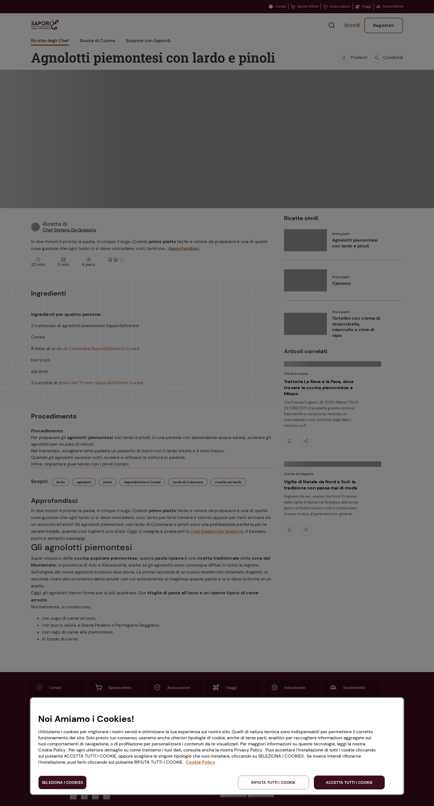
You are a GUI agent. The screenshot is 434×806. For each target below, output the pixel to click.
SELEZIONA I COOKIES (62, 782)
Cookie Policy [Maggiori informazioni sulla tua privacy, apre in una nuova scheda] (200, 762)
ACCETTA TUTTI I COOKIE (349, 782)
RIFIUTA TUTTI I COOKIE (273, 782)
